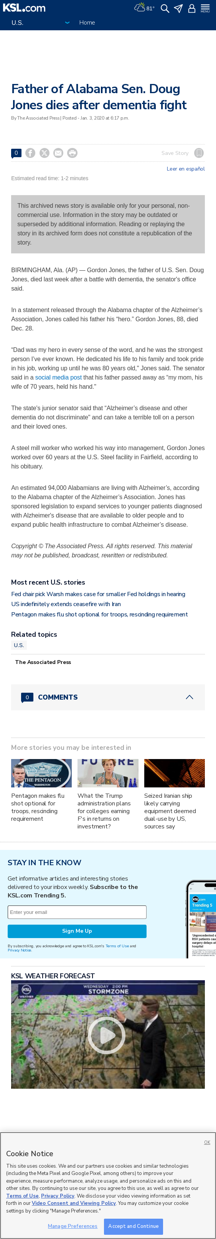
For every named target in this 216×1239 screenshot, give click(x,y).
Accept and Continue (133, 1226)
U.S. (19, 645)
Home (87, 22)
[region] (108, 1185)
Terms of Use (117, 945)
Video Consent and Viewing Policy (74, 1203)
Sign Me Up (77, 931)
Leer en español (186, 169)
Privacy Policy (57, 1196)
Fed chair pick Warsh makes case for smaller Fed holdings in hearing (98, 594)
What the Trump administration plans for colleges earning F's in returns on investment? (103, 811)
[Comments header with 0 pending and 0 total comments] (108, 697)
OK (207, 1142)
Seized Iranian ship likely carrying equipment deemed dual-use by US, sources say (170, 811)
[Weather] (144, 7)
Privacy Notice (19, 950)
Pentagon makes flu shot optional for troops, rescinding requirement (99, 614)
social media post (58, 377)
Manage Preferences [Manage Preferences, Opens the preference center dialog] (72, 1226)
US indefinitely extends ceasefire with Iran (65, 604)
